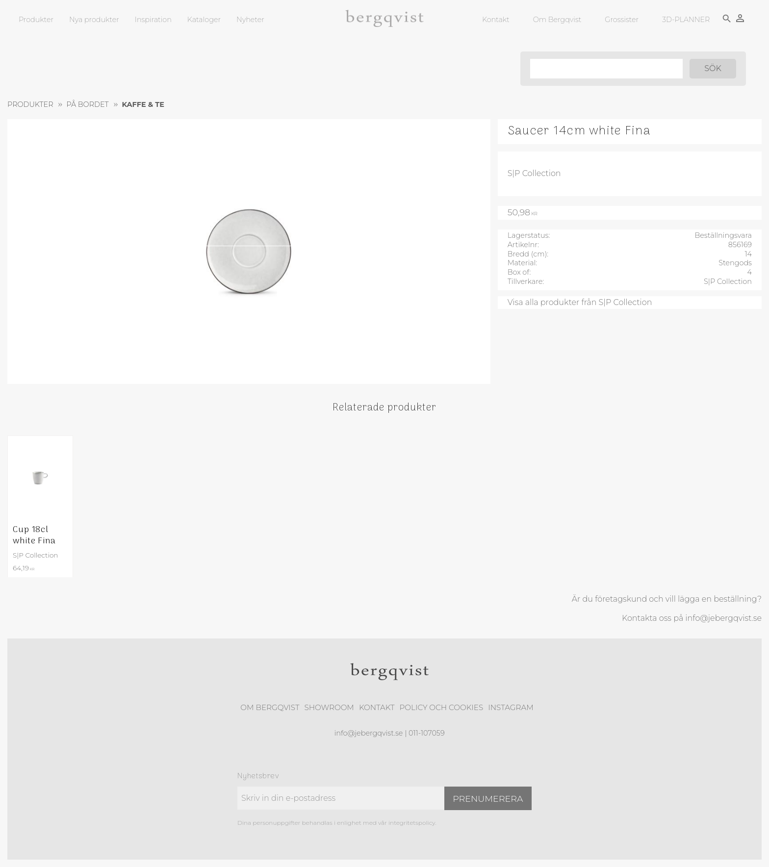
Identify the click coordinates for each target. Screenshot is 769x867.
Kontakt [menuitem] (496, 19)
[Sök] (713, 68)
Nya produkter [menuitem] (94, 19)
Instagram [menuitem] (510, 707)
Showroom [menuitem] (329, 707)
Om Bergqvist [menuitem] (557, 19)
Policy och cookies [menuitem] (441, 707)
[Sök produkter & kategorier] (606, 68)
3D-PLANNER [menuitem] (686, 19)
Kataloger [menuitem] (204, 19)
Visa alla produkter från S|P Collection (580, 302)
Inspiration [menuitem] (153, 19)
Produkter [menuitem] (36, 19)
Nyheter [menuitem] (250, 19)
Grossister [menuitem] (622, 19)
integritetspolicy (411, 822)
